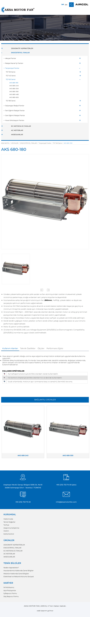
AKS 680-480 (14, 94)
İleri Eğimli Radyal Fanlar (15, 110)
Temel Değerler (9, 522)
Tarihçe (6, 525)
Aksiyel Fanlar (10, 58)
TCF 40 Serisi (11, 76)
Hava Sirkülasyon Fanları (14, 120)
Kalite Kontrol (9, 534)
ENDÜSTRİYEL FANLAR (20, 52)
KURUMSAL (10, 514)
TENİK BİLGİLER (12, 563)
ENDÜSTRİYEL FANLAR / (29, 143)
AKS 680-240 (14, 86)
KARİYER (8, 583)
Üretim (6, 531)
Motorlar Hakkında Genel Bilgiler (16, 574)
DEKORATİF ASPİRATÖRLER (22, 48)
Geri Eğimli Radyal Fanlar (15, 115)
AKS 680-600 (14, 97)
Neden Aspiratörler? (11, 568)
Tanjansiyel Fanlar (12, 68)
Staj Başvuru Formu (11, 596)
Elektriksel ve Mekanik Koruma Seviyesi (19, 576)
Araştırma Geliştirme (11, 528)
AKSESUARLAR (17, 134)
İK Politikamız (9, 587)
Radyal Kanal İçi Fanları (14, 63)
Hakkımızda (8, 519)
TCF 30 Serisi (10, 72)
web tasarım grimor (45, 611)
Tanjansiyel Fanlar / (46, 143)
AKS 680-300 (14, 88)
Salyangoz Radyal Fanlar (14, 106)
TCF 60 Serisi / (58, 143)
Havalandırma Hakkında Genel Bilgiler (19, 570)
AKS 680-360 (14, 91)
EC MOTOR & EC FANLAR (21, 126)
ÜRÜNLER (9, 540)
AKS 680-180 (13, 83)
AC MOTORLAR (17, 130)
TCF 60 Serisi (10, 79)
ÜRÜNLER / (15, 143)
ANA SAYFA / (6, 143)
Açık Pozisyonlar (10, 590)
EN (66, 5)
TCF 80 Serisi (10, 101)
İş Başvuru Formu (10, 593)
